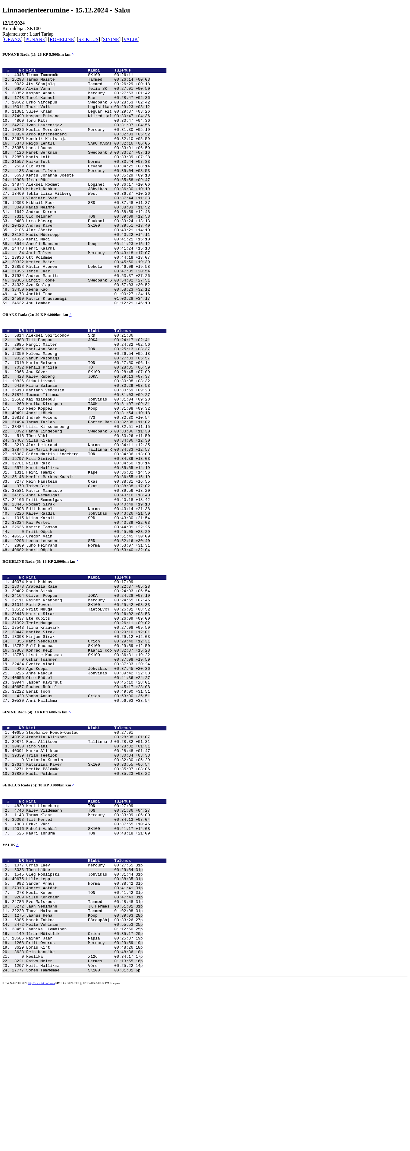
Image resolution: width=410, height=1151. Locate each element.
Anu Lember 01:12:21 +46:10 (88, 351)
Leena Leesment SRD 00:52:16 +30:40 (88, 632)
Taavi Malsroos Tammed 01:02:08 (79, 1062)
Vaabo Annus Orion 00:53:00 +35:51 (88, 815)
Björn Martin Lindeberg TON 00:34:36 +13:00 (88, 528)
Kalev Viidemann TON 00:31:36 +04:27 (88, 945)
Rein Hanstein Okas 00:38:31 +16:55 (88, 561)
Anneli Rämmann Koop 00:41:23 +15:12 (88, 280)
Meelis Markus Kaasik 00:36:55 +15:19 (88, 556)
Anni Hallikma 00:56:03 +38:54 (88, 821)
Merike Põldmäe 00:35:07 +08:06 (88, 899)
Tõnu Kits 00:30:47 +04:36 (88, 132)
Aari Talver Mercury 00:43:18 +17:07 (88, 291)
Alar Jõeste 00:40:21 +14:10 (88, 263)
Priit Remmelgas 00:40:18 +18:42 (88, 583)
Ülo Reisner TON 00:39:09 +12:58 (88, 247)
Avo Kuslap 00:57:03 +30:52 (88, 329)
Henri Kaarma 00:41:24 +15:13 (88, 285)
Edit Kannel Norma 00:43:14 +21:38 (88, 594)
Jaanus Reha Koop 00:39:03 (79, 1067)
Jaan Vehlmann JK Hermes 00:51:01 (79, 1056)
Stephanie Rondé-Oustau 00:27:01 (79, 855)
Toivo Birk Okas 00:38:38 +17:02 (88, 567)
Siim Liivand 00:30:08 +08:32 (88, 441)
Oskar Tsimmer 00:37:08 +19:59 (88, 771)
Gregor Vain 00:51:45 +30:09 (88, 627)
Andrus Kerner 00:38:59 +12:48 (88, 241)
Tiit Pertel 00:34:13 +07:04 (88, 956)
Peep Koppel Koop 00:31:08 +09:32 (88, 474)
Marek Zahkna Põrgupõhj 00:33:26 (79, 1073)
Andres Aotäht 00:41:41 (79, 1034)
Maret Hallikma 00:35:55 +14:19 (88, 545)
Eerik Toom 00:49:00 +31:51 (88, 810)
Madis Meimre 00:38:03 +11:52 (88, 236)
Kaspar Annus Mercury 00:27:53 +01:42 (88, 99)
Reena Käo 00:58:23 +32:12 (88, 335)
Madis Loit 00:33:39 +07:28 (88, 176)
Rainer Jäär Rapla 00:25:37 (79, 1095)
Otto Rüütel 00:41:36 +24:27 (88, 793)
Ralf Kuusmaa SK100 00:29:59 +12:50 (88, 755)
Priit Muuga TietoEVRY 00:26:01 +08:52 (88, 711)
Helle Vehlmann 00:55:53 (79, 1078)
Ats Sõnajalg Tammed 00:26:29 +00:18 (88, 88)
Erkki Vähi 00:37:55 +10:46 (88, 961)
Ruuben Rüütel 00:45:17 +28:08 (88, 804)
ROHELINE (62, 39)
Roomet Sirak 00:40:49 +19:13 (88, 589)
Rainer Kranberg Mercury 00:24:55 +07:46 (88, 700)
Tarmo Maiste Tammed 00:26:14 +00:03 (88, 83)
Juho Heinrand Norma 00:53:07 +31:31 (88, 638)
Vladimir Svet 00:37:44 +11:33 (88, 225)
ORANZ (12, 39)
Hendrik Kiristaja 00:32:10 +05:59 (88, 154)
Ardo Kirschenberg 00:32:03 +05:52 (88, 148)
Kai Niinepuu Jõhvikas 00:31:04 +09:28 (88, 463)
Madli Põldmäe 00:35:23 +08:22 (88, 905)
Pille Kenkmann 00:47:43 (79, 1045)
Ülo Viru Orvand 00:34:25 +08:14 (88, 187)
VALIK (130, 39)
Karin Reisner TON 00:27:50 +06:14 (88, 419)
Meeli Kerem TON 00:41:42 (79, 1040)
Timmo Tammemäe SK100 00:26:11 (79, 77)
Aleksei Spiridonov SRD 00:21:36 (79, 386)
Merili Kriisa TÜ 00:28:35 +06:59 (88, 424)
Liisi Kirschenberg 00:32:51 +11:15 (88, 496)
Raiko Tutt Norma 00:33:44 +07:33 (88, 181)
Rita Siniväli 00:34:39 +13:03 (88, 534)
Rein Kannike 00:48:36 (79, 1111)
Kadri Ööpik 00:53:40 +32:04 (88, 643)
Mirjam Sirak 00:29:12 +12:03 (88, 744)
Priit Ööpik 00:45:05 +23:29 (88, 621)
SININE (111, 39)
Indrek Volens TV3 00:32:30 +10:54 (88, 485)
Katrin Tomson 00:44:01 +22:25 (88, 616)
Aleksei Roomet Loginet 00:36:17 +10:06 (88, 209)
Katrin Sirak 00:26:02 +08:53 (88, 716)
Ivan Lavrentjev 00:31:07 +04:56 (88, 137)
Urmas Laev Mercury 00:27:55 (79, 1007)
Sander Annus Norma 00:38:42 (79, 1029)
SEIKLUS (88, 39)
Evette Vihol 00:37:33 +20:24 (88, 777)
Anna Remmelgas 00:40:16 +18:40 (88, 578)
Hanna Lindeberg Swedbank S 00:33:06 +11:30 (88, 501)
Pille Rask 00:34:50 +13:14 (88, 539)
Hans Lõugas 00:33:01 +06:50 (88, 165)
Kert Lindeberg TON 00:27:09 (79, 940)
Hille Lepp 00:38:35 (79, 1024)
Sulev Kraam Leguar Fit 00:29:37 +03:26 (88, 121)
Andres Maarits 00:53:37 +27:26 (88, 318)
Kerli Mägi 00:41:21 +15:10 (88, 274)
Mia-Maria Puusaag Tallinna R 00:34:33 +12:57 (88, 523)
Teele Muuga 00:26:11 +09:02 (88, 727)
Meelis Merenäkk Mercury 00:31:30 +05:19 (88, 143)
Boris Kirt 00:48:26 (79, 1106)
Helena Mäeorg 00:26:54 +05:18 (88, 408)
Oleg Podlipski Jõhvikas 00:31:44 (79, 1018)
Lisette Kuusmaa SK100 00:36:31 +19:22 (88, 766)
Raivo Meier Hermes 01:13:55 (79, 1122)
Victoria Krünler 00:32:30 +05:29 (88, 888)
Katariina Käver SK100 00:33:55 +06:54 (88, 894)
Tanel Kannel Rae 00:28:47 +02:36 (88, 104)
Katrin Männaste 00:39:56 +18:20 (88, 572)
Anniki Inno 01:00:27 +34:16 (88, 340)
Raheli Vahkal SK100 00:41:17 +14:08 (88, 967)
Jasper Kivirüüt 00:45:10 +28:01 (88, 799)
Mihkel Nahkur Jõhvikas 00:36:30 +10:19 (88, 214)
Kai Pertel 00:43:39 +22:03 (88, 611)
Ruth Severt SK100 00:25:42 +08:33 (88, 705)
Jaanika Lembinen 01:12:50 (79, 1084)
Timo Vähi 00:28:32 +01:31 (88, 872)
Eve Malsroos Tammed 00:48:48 (79, 1051)
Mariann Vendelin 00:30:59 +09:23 (88, 452)
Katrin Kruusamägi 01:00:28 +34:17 (88, 345)
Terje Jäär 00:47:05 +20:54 (88, 313)
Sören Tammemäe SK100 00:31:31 (79, 1133)
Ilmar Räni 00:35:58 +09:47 (88, 203)
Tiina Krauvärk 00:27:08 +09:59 (88, 733)
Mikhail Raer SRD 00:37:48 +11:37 (88, 230)
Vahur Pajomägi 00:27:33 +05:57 (88, 413)
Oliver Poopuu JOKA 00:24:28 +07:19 (88, 695)
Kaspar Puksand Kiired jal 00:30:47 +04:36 (88, 126)
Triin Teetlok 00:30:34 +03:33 (88, 883)
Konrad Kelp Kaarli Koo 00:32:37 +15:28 (88, 760)
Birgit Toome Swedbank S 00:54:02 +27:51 (88, 324)
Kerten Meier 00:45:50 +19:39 (88, 302)
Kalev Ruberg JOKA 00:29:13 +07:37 (88, 435)
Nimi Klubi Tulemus (96, 72)
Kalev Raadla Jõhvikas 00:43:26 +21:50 (88, 600)
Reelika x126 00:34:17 (79, 1117)
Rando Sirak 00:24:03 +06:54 (88, 689)
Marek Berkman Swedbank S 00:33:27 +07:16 (88, 170)
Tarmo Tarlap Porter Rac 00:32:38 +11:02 (88, 490)
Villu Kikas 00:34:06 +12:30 (88, 512)
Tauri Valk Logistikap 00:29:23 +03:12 (88, 115)
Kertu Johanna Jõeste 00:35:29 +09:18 (88, 198)
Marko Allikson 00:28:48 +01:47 (88, 877)
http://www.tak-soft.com (41, 1146)
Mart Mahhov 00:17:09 (79, 678)
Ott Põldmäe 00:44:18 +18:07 (88, 296)
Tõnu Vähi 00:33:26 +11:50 (88, 506)
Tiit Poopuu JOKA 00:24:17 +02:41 (88, 391)
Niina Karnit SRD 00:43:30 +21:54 (88, 605)
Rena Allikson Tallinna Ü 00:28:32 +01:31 (88, 866)
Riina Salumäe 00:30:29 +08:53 (88, 446)
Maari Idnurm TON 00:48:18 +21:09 (88, 972)
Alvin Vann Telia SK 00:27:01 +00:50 (88, 93)
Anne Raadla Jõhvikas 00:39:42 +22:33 (88, 788)
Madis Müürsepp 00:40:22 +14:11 (88, 269)
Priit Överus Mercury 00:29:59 (79, 1100)
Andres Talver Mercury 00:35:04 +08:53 (88, 192)
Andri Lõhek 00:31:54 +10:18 (88, 479)
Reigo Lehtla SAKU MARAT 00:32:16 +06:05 (88, 159)
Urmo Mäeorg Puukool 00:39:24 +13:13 (88, 252)
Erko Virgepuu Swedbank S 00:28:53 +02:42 (88, 110)
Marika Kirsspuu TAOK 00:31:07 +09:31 (88, 468)
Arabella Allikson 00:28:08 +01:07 (88, 861)
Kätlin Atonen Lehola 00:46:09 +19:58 (88, 307)
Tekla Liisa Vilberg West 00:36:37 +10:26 (88, 219)
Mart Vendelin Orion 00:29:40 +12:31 (88, 749)
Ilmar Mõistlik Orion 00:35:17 (79, 1089)
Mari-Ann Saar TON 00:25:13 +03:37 (88, 402)
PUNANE (35, 39)
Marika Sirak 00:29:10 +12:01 (88, 738)
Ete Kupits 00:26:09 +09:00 (88, 722)
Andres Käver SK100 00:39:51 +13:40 (88, 258)
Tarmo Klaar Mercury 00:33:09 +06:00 (88, 950)
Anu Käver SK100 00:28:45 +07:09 (88, 430)
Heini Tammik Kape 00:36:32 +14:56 (88, 550)
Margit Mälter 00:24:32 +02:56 (88, 397)
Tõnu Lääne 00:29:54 (79, 1013)
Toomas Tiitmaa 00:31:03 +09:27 (88, 457)
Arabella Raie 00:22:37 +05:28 (88, 684)
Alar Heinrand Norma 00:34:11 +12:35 (88, 517)
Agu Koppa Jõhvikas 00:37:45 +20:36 (88, 782)
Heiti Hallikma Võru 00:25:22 (79, 1128)
